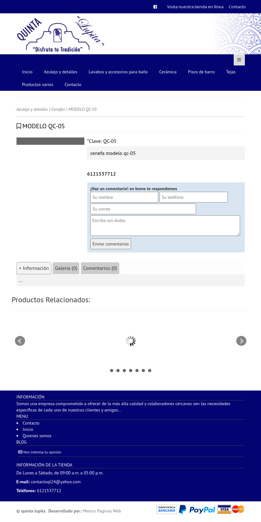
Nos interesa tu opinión (40, 452)
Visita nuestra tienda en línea (195, 7)
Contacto (237, 7)
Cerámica (168, 72)
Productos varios (37, 84)
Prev (20, 341)
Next (241, 341)
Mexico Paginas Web (101, 511)
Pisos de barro (201, 72)
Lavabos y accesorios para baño (118, 72)
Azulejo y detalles (60, 72)
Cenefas (58, 109)
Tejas (231, 72)
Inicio (27, 72)
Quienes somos (37, 435)
